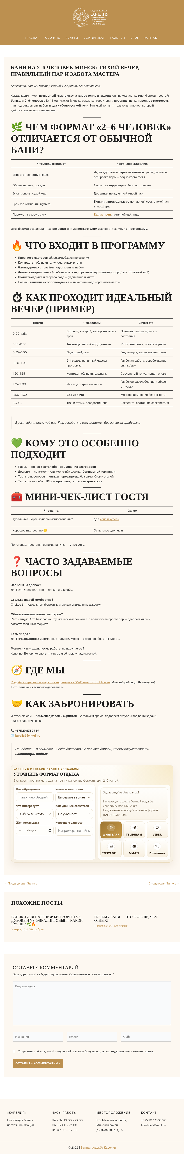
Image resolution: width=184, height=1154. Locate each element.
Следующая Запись (164, 883)
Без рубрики (37, 929)
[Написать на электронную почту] (134, 848)
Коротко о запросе (68, 823)
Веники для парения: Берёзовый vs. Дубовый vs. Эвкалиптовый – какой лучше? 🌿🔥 (47, 920)
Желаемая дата (27, 823)
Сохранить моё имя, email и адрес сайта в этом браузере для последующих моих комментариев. (86, 1051)
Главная (32, 37)
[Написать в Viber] (157, 830)
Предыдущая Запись (20, 883)
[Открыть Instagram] (111, 848)
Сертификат (94, 37)
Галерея (117, 37)
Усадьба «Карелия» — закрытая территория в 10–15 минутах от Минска (60, 682)
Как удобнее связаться (72, 806)
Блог (134, 37)
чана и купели (109, 519)
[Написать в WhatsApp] (111, 830)
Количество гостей (69, 789)
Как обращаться (28, 789)
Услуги (72, 37)
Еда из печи (102, 214)
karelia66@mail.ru (27, 735)
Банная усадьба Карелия (98, 1147)
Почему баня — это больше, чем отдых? (126, 918)
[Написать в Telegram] (134, 830)
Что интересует (27, 806)
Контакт (151, 37)
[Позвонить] (157, 848)
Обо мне (52, 37)
